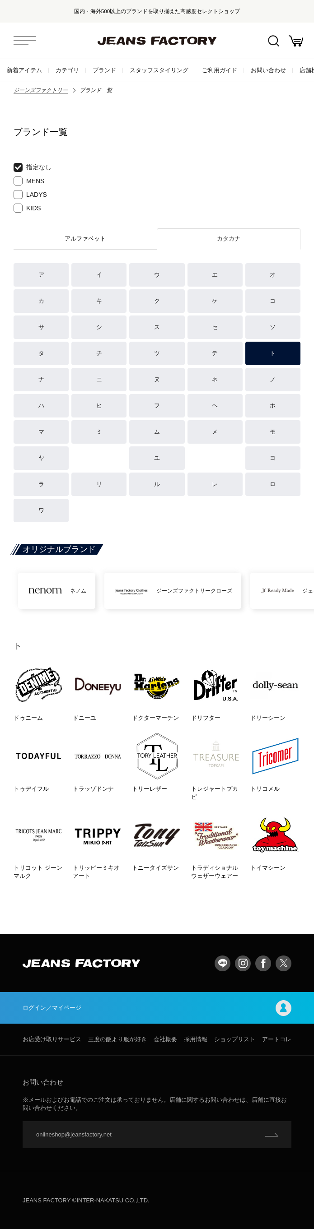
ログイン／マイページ (157, 1008)
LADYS (30, 194)
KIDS (27, 208)
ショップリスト (234, 1039)
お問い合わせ (268, 70)
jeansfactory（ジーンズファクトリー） (157, 40)
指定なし (33, 167)
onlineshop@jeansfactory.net (74, 1134)
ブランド (104, 70)
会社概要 (165, 1039)
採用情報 (195, 1039)
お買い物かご (296, 40)
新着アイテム (24, 70)
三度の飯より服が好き (117, 1039)
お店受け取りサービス (52, 1039)
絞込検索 (273, 40)
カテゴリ (67, 70)
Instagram (243, 963)
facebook (263, 963)
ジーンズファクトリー (41, 90)
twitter (283, 963)
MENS (29, 181)
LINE (222, 963)
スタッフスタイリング (159, 70)
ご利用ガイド (219, 70)
